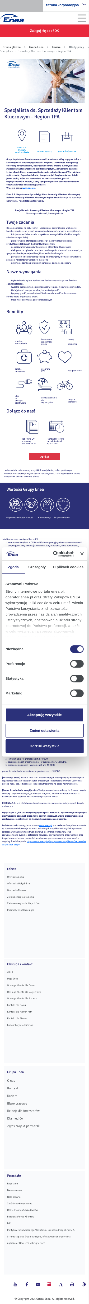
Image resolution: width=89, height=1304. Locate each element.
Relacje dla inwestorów (23, 1111)
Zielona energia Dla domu (20, 896)
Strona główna (12, 47)
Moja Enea (12, 978)
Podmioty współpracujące (20, 909)
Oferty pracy (76, 47)
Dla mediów (15, 1118)
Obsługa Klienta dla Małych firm (24, 992)
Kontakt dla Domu (16, 1005)
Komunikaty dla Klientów (20, 1025)
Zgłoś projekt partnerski (24, 1126)
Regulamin (13, 1183)
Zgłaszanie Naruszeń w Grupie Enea (26, 1243)
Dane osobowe (14, 1190)
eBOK (10, 972)
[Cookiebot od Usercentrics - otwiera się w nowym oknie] (55, 554)
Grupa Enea (36, 47)
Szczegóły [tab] (37, 567)
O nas (11, 1081)
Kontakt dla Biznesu (17, 1018)
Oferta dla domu (15, 876)
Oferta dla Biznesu (17, 890)
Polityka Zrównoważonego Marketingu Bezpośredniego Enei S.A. (41, 1229)
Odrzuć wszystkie (45, 746)
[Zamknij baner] (82, 554)
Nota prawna (13, 1196)
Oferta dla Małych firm (18, 883)
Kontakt (12, 1088)
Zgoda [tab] (13, 567)
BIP (9, 1223)
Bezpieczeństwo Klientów (20, 1216)
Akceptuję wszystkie (44, 715)
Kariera (56, 47)
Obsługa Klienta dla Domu (21, 985)
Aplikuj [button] (44, 457)
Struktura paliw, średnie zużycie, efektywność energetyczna (38, 1236)
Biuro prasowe (17, 1103)
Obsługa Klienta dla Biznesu (22, 998)
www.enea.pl (28, 188)
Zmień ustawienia (44, 730)
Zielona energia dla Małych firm (23, 903)
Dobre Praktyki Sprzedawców (22, 1210)
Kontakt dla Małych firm (19, 1011)
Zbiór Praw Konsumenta (19, 1203)
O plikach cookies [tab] (68, 567)
